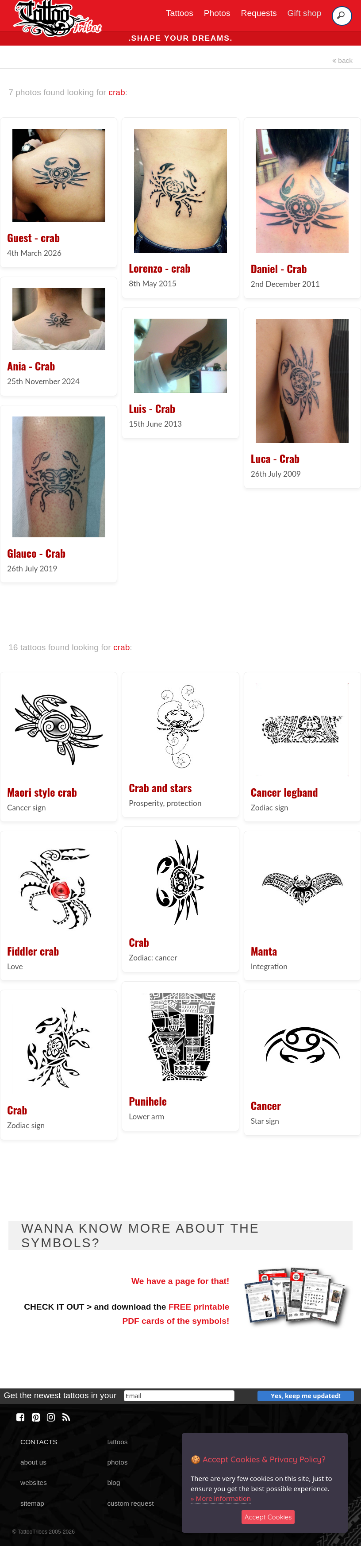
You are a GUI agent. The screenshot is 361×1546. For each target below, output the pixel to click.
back (342, 60)
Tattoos (179, 13)
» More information (221, 1498)
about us (33, 1462)
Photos (217, 13)
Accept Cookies (268, 1517)
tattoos (117, 1442)
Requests (259, 13)
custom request (130, 1503)
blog (113, 1482)
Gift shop (305, 13)
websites (33, 1482)
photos (117, 1462)
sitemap (32, 1503)
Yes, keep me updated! (306, 1396)
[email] (179, 1395)
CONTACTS (38, 1442)
